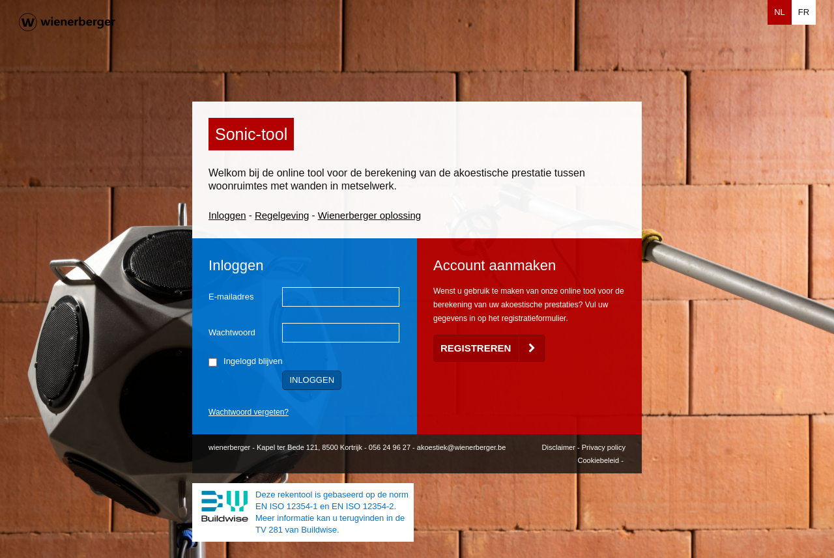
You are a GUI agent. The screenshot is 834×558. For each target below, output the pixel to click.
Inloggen (227, 215)
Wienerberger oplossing (369, 215)
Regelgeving (282, 215)
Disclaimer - (562, 447)
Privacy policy (604, 447)
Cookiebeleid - (602, 460)
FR (803, 12)
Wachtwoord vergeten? (248, 412)
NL (779, 12)
